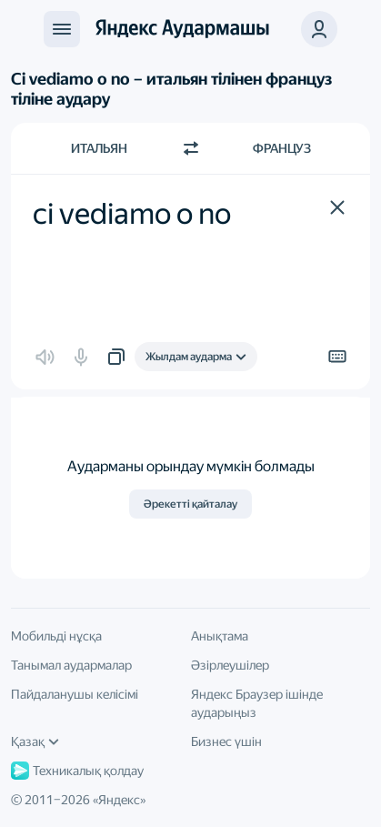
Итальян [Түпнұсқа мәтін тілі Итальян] (99, 148)
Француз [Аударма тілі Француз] (282, 148)
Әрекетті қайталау (190, 504)
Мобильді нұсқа (56, 636)
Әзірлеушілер (230, 665)
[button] (337, 207)
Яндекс (119, 799)
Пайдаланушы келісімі (74, 694)
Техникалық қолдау (77, 770)
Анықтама (219, 636)
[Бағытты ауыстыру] (191, 148)
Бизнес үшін (226, 741)
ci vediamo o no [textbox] (132, 214)
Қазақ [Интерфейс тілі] (35, 741)
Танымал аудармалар (71, 665)
